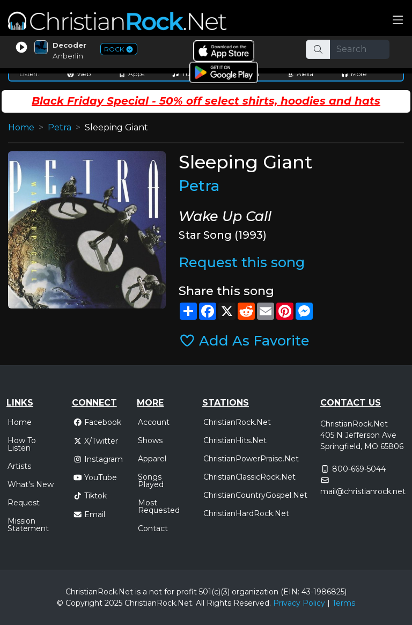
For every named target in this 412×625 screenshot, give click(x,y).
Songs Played (151, 480)
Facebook (97, 422)
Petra (59, 127)
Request (24, 502)
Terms (343, 603)
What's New (31, 484)
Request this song (242, 262)
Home (21, 127)
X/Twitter (96, 441)
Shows (150, 440)
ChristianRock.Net (237, 422)
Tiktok (90, 495)
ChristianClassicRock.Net (249, 477)
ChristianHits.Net (235, 440)
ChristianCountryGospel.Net (255, 495)
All (200, 603)
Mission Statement (28, 524)
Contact (153, 528)
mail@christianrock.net (363, 491)
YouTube (95, 477)
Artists (19, 466)
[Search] (360, 49)
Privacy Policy (299, 603)
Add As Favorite (244, 340)
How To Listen (22, 444)
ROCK (119, 49)
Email (89, 514)
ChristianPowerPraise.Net (251, 458)
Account (154, 422)
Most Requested (159, 506)
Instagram (98, 459)
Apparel (152, 458)
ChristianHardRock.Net (246, 513)
